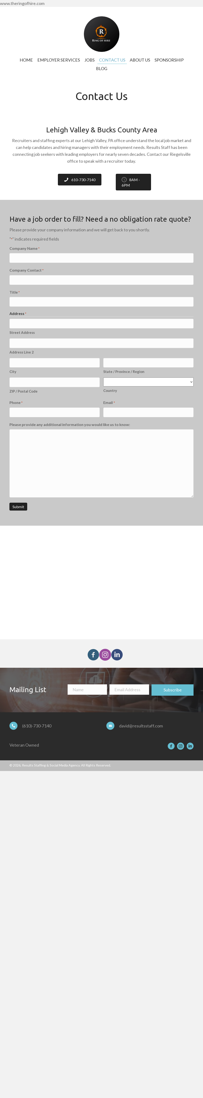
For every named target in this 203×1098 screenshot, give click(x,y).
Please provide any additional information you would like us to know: (69, 421)
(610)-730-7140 (36, 723)
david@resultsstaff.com (141, 723)
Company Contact (26, 270)
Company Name (24, 248)
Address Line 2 (21, 350)
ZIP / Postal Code (23, 389)
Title (14, 291)
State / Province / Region (123, 369)
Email (109, 400)
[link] (26, 60)
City (12, 369)
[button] (92, 651)
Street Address (22, 331)
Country (110, 388)
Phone (15, 400)
